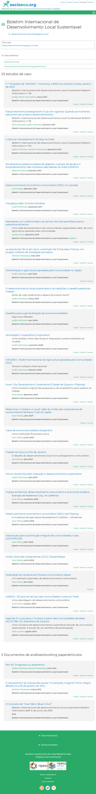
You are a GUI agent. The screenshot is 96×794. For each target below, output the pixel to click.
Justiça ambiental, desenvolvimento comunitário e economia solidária (47, 491)
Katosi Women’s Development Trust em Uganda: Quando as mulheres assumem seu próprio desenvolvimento (48, 113)
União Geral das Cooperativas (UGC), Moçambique (35, 556)
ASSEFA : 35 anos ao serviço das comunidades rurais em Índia (42, 596)
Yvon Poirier (30, 97)
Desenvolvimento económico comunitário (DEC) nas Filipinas (42, 513)
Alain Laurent (18, 631)
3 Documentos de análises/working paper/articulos (25, 66)
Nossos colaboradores (48, 774)
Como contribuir (48, 781)
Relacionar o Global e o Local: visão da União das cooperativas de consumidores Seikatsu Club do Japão (44, 411)
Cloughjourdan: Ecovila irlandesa (25, 203)
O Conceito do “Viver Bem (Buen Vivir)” (29, 703)
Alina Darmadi (18, 125)
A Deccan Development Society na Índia (30, 139)
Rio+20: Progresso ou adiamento (25, 664)
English (76, 104)
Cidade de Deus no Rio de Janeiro (26, 452)
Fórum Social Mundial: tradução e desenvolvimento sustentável (44, 473)
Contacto (48, 778)
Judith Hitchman (34, 125)
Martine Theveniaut (37, 149)
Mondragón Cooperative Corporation (28, 334)
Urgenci (72, 238)
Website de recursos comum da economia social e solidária (30, 9)
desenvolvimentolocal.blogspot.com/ (30, 34)
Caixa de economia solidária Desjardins (29, 430)
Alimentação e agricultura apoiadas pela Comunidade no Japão (44, 270)
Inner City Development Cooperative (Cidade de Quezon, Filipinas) (45, 384)
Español (83, 104)
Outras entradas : (49, 745)
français (90, 104)
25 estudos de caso (11, 62)
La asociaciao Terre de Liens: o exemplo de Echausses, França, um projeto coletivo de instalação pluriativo (45, 251)
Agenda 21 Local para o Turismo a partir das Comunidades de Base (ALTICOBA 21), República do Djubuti (45, 620)
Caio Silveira (17, 459)
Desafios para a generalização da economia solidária (37, 313)
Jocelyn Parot (18, 97)
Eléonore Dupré (19, 170)
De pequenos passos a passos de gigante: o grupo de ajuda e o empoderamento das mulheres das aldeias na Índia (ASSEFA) (43, 165)
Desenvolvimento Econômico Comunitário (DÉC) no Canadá (42, 185)
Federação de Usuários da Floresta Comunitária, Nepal (38, 574)
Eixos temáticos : (49, 735)
